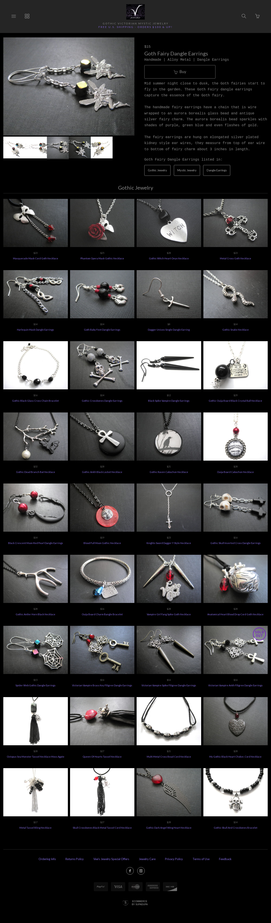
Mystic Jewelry (187, 170)
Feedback (225, 859)
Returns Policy (74, 859)
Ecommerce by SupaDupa (140, 902)
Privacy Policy (174, 859)
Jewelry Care (147, 859)
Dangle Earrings (217, 170)
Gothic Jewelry (157, 170)
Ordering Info (47, 859)
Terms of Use (201, 859)
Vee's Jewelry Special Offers (111, 859)
